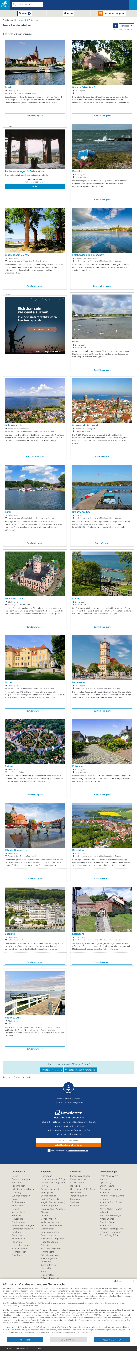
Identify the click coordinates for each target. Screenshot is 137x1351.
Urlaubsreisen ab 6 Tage (53, 1179)
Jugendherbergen (21, 1245)
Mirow (8, 682)
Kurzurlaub (46, 1175)
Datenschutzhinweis (22, 1348)
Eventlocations (48, 1195)
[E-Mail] (68, 1140)
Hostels (15, 1208)
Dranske (77, 171)
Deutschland (20, 20)
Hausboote (17, 1218)
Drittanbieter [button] (37, 1348)
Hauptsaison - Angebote (53, 1208)
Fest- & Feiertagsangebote (50, 1187)
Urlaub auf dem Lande (23, 1189)
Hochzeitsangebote (51, 1248)
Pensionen (17, 1182)
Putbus (9, 766)
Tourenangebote (49, 1205)
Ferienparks (18, 1215)
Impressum (7, 1348)
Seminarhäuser (19, 1222)
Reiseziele (75, 1185)
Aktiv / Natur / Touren (111, 1208)
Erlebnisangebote (50, 1255)
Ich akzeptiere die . (68, 1150)
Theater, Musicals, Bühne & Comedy (112, 1197)
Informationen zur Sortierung (123, 29)
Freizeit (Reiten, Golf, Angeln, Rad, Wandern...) (53, 1201)
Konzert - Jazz (107, 1225)
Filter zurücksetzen (52, 1070)
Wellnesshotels (19, 1212)
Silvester (45, 1212)
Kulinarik (104, 1212)
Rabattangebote (49, 1241)
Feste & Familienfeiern (52, 1225)
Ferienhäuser (18, 1185)
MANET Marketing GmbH (72, 1102)
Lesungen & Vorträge (110, 1232)
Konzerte (104, 1192)
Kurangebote (47, 1251)
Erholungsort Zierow (17, 254)
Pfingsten (45, 1245)
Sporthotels (17, 1255)
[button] (27, 4)
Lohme (76, 598)
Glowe (75, 341)
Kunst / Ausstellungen (110, 1215)
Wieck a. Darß (13, 1017)
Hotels (15, 1175)
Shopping (75, 1199)
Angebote (46, 1171)
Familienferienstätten (22, 1228)
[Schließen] (133, 1281)
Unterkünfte (18, 1171)
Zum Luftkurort (102, 543)
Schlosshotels (18, 1202)
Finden (35, 186)
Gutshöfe (16, 1232)
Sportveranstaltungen (110, 1189)
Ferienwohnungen (21, 1179)
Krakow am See (81, 511)
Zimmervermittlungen (23, 1225)
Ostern (44, 1215)
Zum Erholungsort (34, 115)
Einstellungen (68, 1340)
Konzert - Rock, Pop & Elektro (111, 1204)
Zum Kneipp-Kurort (102, 286)
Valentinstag (47, 1274)
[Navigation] (133, 5)
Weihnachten (47, 1228)
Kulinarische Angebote (52, 1238)
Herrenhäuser (19, 1238)
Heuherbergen (19, 1251)
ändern (42, 182)
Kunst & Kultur (77, 1182)
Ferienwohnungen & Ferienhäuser (25, 171)
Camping (16, 1192)
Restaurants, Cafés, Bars (82, 1189)
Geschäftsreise (48, 1265)
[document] (68, 1310)
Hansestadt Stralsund (85, 425)
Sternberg (78, 933)
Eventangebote (48, 1235)
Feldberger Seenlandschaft (88, 254)
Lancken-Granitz (14, 598)
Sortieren (125, 26)
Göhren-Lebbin (13, 425)
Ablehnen (25, 1340)
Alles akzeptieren (112, 1340)
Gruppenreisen (48, 1218)
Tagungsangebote (50, 1232)
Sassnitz (10, 933)
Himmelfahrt (47, 1268)
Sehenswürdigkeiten (80, 1175)
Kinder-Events (107, 1218)
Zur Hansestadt (102, 456)
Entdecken (75, 1171)
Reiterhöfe (17, 1235)
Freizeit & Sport (78, 1179)
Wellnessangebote (50, 1222)
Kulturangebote (49, 1258)
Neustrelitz (78, 682)
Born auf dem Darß (83, 87)
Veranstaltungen (108, 1171)
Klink (8, 511)
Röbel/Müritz (80, 850)
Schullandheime (19, 1248)
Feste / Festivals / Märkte (109, 1177)
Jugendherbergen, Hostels (21, 1197)
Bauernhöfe (18, 1205)
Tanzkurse (46, 1261)
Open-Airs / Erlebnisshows (107, 1184)
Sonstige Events (107, 1222)
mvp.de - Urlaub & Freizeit (68, 1098)
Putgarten (78, 766)
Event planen (47, 1192)
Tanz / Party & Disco (110, 1235)
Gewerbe (74, 1205)
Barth (8, 87)
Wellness (74, 1202)
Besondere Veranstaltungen (78, 1194)
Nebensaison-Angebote (53, 1182)
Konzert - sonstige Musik (112, 1228)
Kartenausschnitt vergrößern (80, 1070)
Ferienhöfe (17, 1241)
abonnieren (68, 1144)
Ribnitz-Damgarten (16, 850)
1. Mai (43, 1271)
